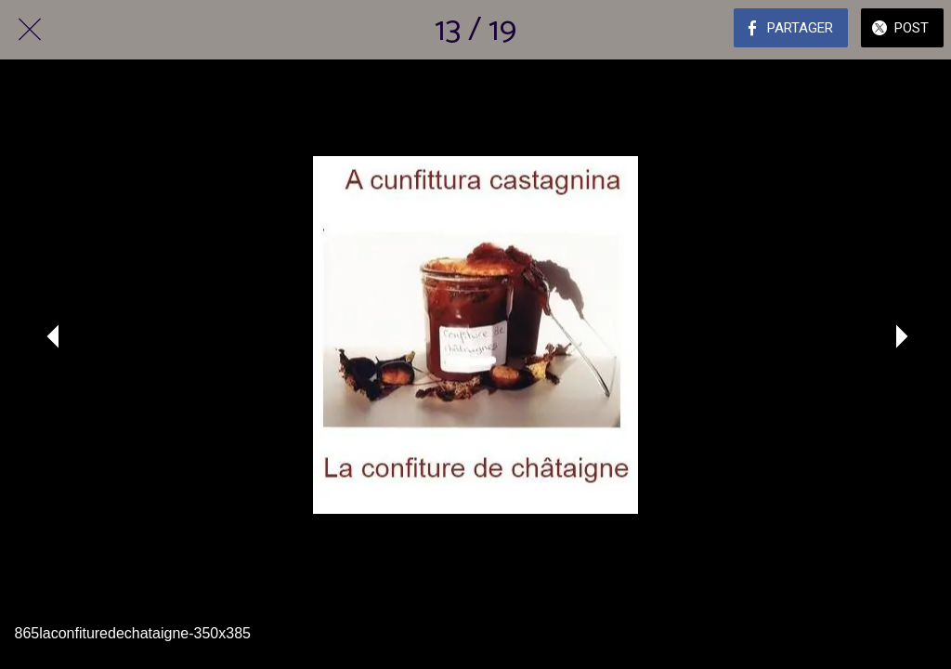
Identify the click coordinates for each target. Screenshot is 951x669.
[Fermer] (30, 30)
